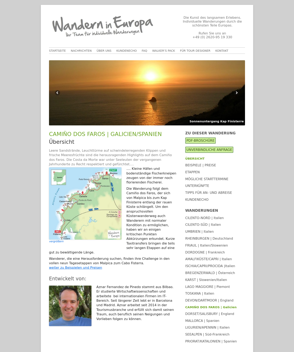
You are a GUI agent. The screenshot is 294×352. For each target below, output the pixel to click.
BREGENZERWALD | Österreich (210, 273)
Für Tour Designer (195, 50)
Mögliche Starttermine (206, 179)
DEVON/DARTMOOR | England (209, 300)
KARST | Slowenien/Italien (206, 280)
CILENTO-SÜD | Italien (203, 225)
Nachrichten (81, 50)
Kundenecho (126, 50)
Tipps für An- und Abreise (208, 193)
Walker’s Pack (163, 50)
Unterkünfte (197, 186)
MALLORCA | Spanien (202, 321)
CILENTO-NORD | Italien (204, 218)
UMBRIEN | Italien (199, 232)
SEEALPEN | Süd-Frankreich (207, 334)
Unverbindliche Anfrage (209, 150)
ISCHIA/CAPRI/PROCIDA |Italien (210, 266)
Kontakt (221, 50)
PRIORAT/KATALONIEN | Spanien (211, 341)
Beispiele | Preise (200, 165)
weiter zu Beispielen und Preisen (75, 268)
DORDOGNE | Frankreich (205, 252)
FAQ (144, 50)
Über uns (104, 50)
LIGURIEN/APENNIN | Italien (207, 327)
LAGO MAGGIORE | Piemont (207, 287)
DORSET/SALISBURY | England (209, 314)
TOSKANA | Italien (199, 293)
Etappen (192, 172)
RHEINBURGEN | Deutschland (209, 238)
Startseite (57, 50)
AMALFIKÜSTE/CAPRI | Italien (208, 259)
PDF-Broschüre (200, 141)
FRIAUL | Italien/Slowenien (206, 245)
